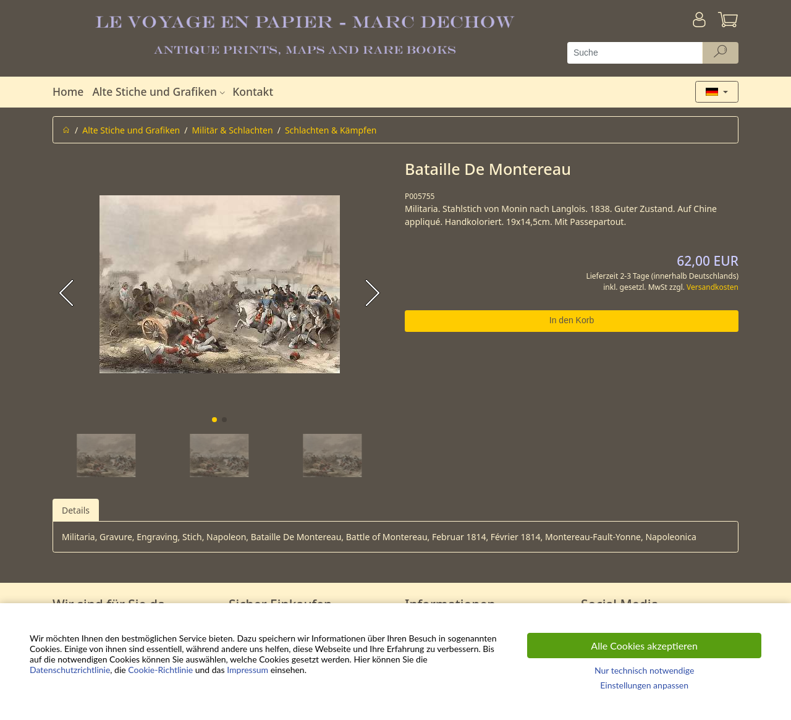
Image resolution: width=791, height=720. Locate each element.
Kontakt (252, 91)
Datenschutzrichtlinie (70, 669)
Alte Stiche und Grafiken (160, 91)
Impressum (247, 669)
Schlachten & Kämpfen (331, 130)
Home (68, 91)
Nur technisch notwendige (644, 670)
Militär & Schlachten (232, 130)
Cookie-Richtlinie (160, 669)
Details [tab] (76, 510)
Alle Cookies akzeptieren (644, 645)
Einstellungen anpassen (644, 685)
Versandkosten (712, 287)
